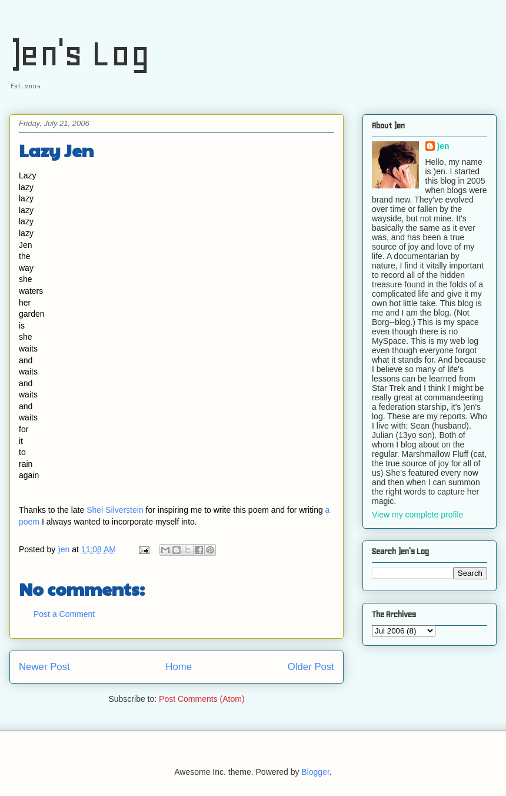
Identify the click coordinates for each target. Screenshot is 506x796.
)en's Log (79, 53)
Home (178, 666)
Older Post (311, 666)
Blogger (315, 772)
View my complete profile (417, 514)
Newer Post (44, 666)
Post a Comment (64, 614)
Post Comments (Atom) (201, 699)
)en (443, 146)
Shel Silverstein (115, 510)
